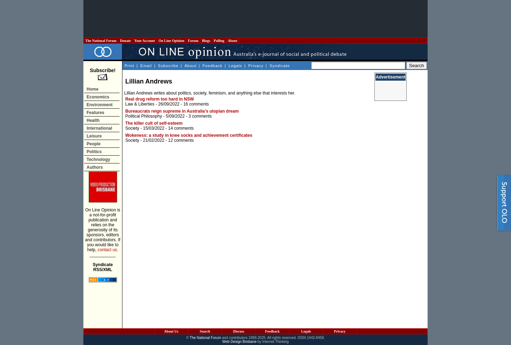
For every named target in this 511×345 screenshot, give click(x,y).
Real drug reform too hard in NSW (159, 99)
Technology (98, 159)
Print (129, 66)
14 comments (181, 128)
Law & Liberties (139, 104)
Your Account (144, 41)
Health (93, 120)
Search (205, 331)
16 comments (196, 104)
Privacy (255, 66)
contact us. (108, 249)
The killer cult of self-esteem (153, 123)
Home (92, 89)
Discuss (238, 331)
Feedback (212, 66)
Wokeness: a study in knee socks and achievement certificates (188, 135)
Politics (94, 151)
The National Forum (100, 41)
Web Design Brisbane (239, 342)
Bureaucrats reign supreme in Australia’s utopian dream (182, 111)
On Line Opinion (171, 41)
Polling (219, 41)
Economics (98, 97)
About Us (171, 331)
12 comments (181, 140)
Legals (235, 66)
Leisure (94, 136)
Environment (99, 104)
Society (132, 128)
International (99, 128)
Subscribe (168, 66)
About (232, 41)
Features (95, 112)
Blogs (206, 41)
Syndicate (280, 66)
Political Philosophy (143, 116)
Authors (95, 167)
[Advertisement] (255, 19)
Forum (193, 41)
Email (146, 66)
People (93, 143)
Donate (125, 41)
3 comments (199, 116)
